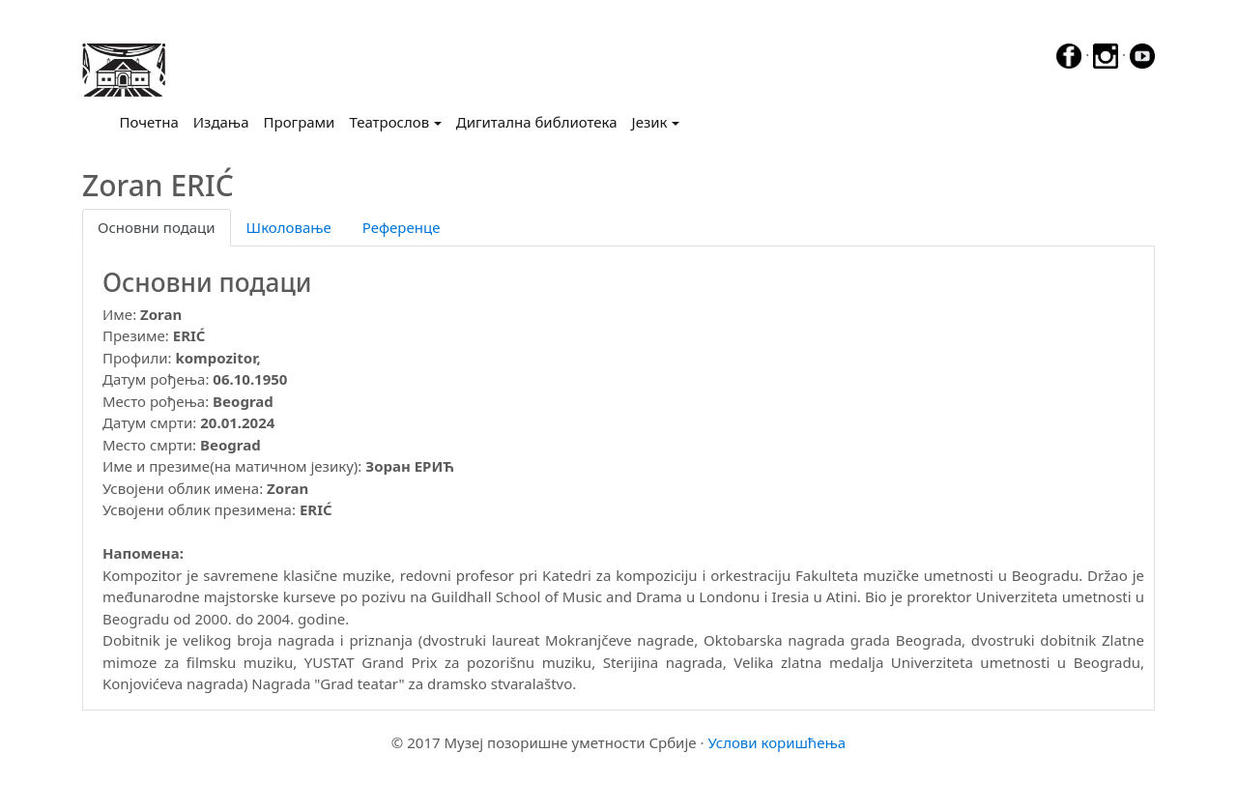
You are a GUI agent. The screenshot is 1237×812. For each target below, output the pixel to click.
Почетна (153, 120)
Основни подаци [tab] (157, 227)
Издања (221, 121)
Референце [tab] (401, 227)
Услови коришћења (776, 742)
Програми (299, 121)
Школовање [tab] (288, 227)
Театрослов (389, 121)
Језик (650, 121)
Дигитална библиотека (537, 121)
